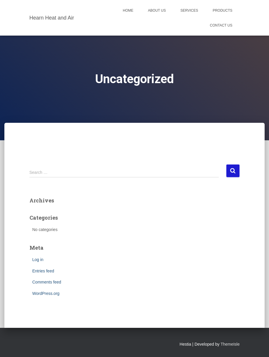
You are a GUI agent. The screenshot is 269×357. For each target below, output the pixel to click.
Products (222, 10)
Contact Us (221, 25)
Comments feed (46, 282)
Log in (38, 259)
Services (189, 10)
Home (128, 10)
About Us (157, 10)
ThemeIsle (230, 344)
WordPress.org (46, 293)
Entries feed (43, 271)
